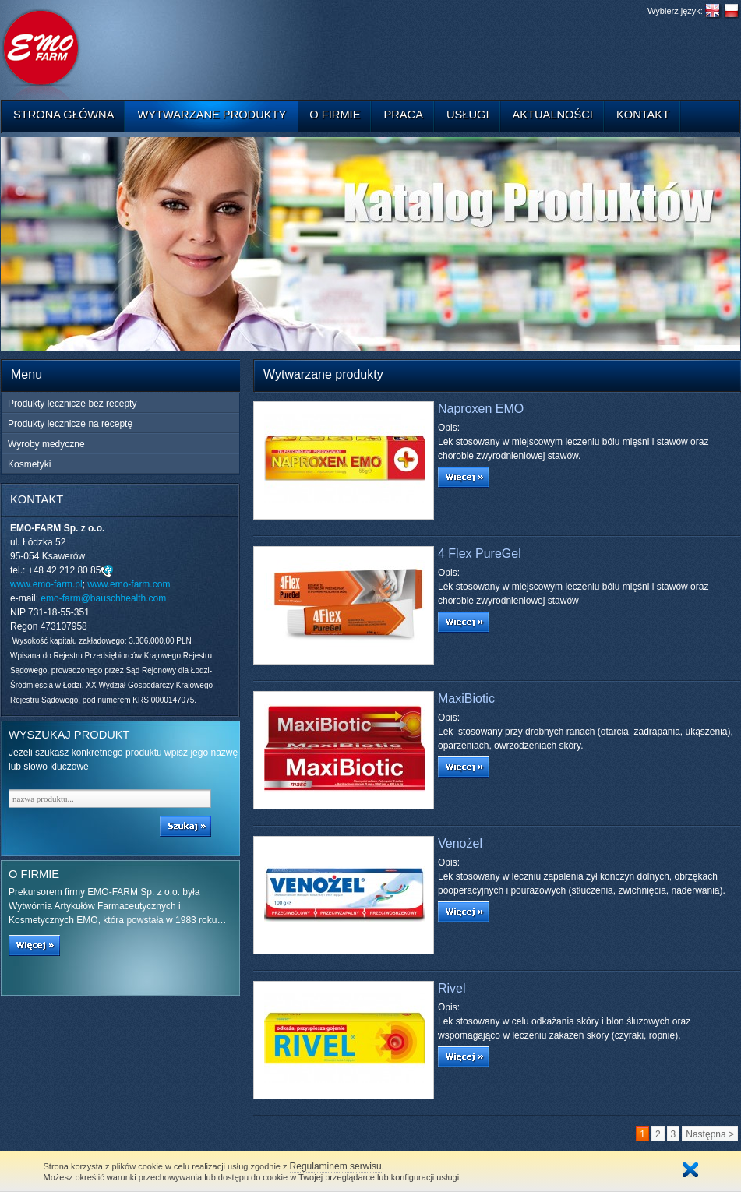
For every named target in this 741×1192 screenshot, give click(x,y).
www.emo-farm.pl (46, 584)
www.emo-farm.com (128, 584)
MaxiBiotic (466, 698)
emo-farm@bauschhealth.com (103, 598)
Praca (403, 114)
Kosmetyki (29, 464)
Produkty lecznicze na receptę (70, 423)
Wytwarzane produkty (211, 114)
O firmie (334, 114)
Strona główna (63, 114)
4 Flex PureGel (479, 553)
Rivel (452, 988)
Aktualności (553, 114)
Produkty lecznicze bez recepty (72, 403)
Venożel (460, 843)
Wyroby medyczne (46, 444)
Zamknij (690, 1169)
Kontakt (642, 114)
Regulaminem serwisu (336, 1166)
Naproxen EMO (481, 408)
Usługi (467, 114)
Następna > (710, 1134)
